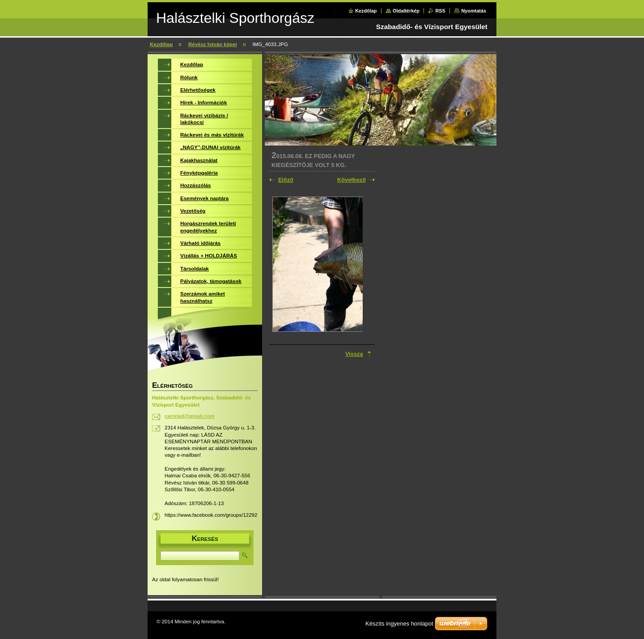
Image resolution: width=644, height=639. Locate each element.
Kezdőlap (366, 10)
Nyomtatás (473, 10)
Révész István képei (212, 44)
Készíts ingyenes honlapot (399, 623)
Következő (351, 179)
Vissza (354, 354)
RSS (440, 10)
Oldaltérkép (406, 10)
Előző (285, 179)
